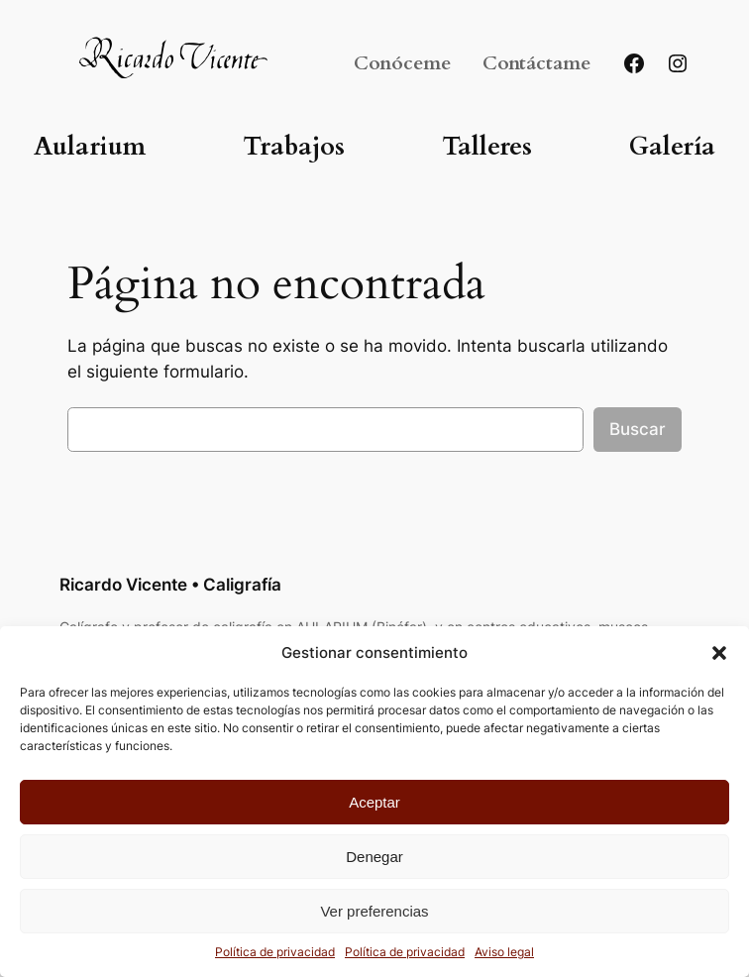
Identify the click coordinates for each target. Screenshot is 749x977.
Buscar (637, 429)
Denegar (374, 856)
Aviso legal (504, 951)
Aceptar (374, 802)
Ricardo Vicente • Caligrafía (170, 585)
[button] (719, 653)
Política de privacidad (275, 951)
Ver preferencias (374, 911)
